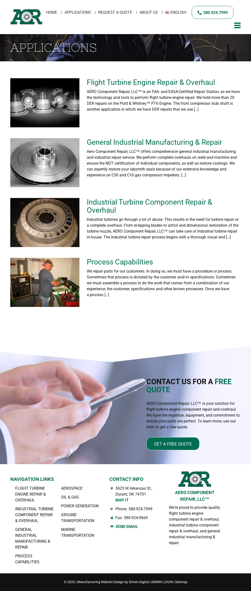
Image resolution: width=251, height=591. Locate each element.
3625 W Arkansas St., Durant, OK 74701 (138, 494)
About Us (148, 12)
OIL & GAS (70, 497)
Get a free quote (173, 444)
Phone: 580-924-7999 (133, 509)
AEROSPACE (72, 488)
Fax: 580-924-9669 (131, 517)
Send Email (126, 526)
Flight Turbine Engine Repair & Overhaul (152, 82)
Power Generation (80, 506)
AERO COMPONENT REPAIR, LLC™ (194, 496)
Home (51, 12)
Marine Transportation (77, 532)
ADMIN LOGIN (162, 582)
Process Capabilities (120, 262)
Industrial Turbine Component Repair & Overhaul (149, 206)
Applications (77, 12)
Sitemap (181, 582)
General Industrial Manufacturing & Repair (154, 142)
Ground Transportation (77, 517)
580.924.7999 (215, 12)
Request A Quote (115, 12)
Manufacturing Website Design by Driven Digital (113, 582)
